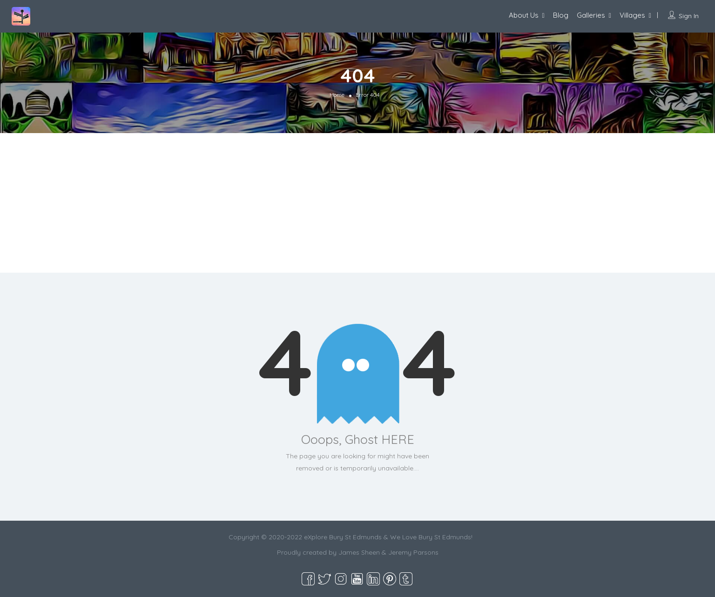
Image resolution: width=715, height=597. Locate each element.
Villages (632, 15)
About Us (524, 15)
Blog (560, 15)
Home (337, 94)
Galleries (591, 15)
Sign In (689, 16)
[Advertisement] (357, 203)
